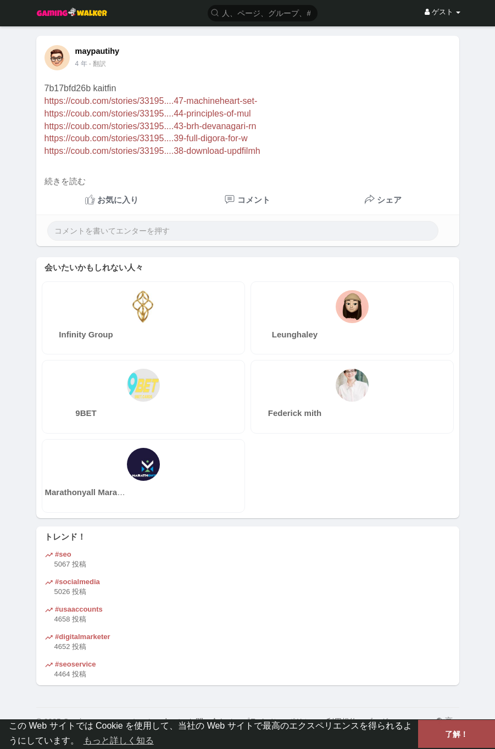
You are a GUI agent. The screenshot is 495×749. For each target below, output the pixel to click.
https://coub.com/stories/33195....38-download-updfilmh (152, 151)
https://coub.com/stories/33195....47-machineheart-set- (151, 101)
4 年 (81, 64)
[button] (262, 12)
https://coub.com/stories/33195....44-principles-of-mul (148, 113)
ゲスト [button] (442, 12)
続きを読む (65, 181)
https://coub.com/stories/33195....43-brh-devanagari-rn (151, 126)
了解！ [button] (456, 734)
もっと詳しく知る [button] (119, 740)
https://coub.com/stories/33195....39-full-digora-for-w (146, 138)
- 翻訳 (97, 64)
